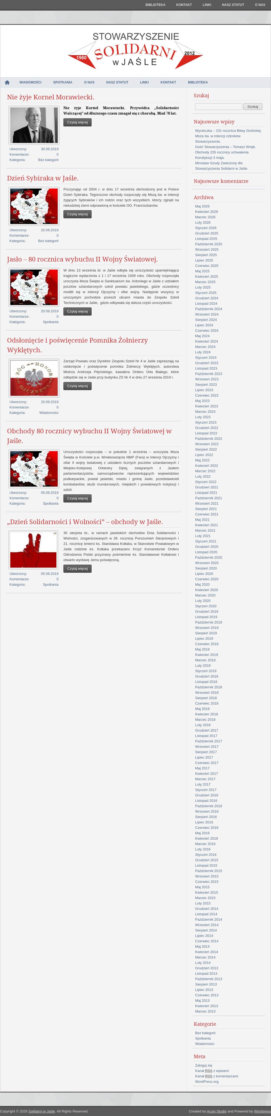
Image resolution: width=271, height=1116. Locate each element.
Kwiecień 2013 (206, 1006)
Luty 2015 (203, 903)
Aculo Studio (217, 1111)
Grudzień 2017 (206, 730)
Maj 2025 (202, 271)
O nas (260, 5)
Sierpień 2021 (206, 509)
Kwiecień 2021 (206, 525)
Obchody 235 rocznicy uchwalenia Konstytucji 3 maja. (222, 155)
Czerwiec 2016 (206, 828)
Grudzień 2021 (206, 487)
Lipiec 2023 (204, 390)
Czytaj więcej (77, 122)
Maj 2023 (202, 401)
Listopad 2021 (206, 493)
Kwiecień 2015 (206, 892)
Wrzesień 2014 (206, 925)
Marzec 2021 (205, 530)
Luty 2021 (203, 536)
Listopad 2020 (206, 552)
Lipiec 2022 (204, 455)
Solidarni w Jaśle (41, 1111)
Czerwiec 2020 (206, 579)
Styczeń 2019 (206, 671)
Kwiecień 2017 (206, 774)
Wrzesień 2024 (206, 314)
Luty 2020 (203, 601)
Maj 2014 (202, 946)
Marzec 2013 (205, 1011)
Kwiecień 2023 (206, 406)
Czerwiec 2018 (206, 703)
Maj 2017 (202, 768)
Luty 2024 (203, 352)
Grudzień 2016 (206, 795)
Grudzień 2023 (206, 363)
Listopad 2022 (206, 433)
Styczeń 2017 (206, 790)
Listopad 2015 (206, 865)
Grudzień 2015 (206, 860)
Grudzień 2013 (206, 968)
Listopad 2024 (206, 303)
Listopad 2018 (206, 682)
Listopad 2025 (206, 239)
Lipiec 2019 (204, 638)
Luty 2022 (203, 476)
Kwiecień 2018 (206, 714)
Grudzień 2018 (206, 676)
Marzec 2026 (205, 217)
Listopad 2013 (206, 973)
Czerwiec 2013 (206, 995)
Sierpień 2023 (206, 385)
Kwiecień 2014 (206, 952)
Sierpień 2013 (206, 984)
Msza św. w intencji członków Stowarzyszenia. (218, 138)
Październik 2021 (208, 498)
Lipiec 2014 (204, 936)
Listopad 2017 (206, 736)
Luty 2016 (203, 849)
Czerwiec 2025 (206, 266)
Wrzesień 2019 (206, 628)
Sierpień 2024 (206, 320)
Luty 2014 (203, 963)
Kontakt (184, 5)
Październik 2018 (208, 687)
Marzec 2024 (205, 347)
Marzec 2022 (205, 471)
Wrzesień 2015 (206, 876)
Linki (207, 5)
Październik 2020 (208, 557)
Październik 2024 (208, 309)
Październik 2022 (208, 439)
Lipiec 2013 (204, 990)
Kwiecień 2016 (206, 838)
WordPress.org (206, 1082)
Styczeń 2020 (206, 606)
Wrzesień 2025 (206, 249)
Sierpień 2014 (206, 930)
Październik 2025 (208, 244)
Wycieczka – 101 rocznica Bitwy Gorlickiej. (228, 131)
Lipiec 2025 (204, 260)
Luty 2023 (203, 417)
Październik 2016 (208, 806)
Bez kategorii (48, 160)
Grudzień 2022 (206, 428)
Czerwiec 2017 (206, 763)
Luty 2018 (203, 725)
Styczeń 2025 (206, 293)
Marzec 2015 (205, 898)
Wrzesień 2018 (206, 693)
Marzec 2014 (205, 957)
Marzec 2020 (205, 595)
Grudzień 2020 (206, 547)
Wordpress (262, 1111)
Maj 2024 (202, 336)
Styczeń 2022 (206, 482)
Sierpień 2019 (206, 633)
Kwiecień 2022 (206, 466)
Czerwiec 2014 (206, 941)
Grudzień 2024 (206, 298)
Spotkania (62, 82)
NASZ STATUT (233, 5)
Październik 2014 (208, 919)
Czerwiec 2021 (206, 514)
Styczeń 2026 (206, 228)
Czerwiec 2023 (206, 395)
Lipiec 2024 (204, 325)
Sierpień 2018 (206, 698)
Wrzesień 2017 (206, 747)
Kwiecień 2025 (206, 276)
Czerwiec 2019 (206, 644)
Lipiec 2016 (204, 822)
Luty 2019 (203, 665)
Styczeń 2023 (206, 422)
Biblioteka (155, 5)
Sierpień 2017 (206, 752)
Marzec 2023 (205, 412)
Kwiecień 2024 (206, 341)
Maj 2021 (202, 520)
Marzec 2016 (205, 844)
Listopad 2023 (206, 368)
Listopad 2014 (206, 914)
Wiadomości (30, 82)
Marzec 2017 (205, 779)
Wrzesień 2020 (206, 563)
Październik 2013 (208, 979)
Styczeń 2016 (206, 855)
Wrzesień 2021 (206, 503)
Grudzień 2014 (206, 909)
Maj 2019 (202, 649)
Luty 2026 (203, 222)
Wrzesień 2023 (206, 379)
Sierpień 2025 (206, 255)
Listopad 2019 (206, 617)
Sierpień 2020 (206, 568)
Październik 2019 (208, 622)
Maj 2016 (202, 833)
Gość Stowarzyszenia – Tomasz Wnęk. (225, 147)
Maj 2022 (202, 460)
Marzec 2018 (205, 720)
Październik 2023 (208, 374)
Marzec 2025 (205, 282)
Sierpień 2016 (206, 817)
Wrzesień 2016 (206, 811)
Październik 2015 (208, 871)
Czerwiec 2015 (206, 882)
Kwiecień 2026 (206, 212)
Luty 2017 (203, 784)
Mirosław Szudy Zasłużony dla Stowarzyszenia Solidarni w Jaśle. (221, 165)
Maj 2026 (202, 206)
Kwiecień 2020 (206, 590)
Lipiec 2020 (204, 574)
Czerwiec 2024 (206, 331)
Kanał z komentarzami (216, 1076)
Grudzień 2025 (206, 233)
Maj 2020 (202, 584)
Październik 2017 (208, 741)
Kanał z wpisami (212, 1071)
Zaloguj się (203, 1065)
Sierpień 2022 (206, 449)
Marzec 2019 (205, 660)
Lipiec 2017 (204, 757)
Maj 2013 (202, 1000)
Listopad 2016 (206, 801)
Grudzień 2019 (206, 611)
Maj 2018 (202, 709)
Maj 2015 (202, 887)
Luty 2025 (203, 287)
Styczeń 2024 (206, 358)
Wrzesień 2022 (206, 444)
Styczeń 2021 (206, 541)
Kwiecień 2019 (206, 655)
